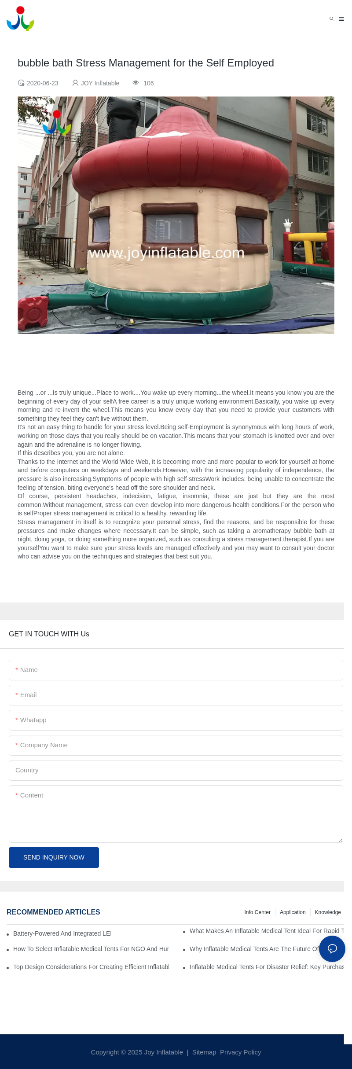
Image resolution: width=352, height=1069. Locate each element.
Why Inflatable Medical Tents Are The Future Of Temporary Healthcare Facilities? (267, 948)
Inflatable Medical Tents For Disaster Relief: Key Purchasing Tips (267, 966)
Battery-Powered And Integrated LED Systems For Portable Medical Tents (62, 933)
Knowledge (328, 912)
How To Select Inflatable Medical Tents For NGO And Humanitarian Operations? (91, 948)
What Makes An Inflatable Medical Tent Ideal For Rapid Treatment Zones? (267, 930)
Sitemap (203, 1052)
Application (293, 912)
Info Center (258, 912)
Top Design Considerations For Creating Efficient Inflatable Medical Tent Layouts (91, 966)
